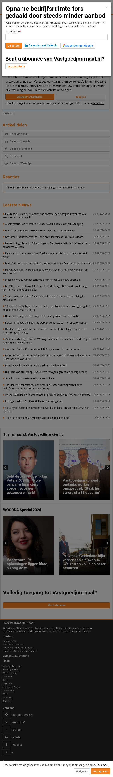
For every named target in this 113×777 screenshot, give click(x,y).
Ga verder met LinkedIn (41, 45)
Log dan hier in (16, 66)
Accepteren (100, 771)
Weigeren (82, 771)
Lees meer (102, 765)
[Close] (106, 7)
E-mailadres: (13, 31)
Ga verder (14, 45)
